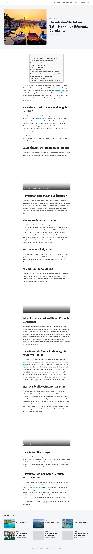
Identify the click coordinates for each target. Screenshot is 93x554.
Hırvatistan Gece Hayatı (39, 78)
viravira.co (46, 502)
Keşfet (55, 18)
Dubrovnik (38, 487)
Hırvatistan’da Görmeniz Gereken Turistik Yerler (46, 81)
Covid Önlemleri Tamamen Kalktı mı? (42, 61)
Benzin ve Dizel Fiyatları (38, 67)
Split (36, 380)
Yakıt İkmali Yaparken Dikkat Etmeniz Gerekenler (46, 72)
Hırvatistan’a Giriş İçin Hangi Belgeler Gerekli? (45, 59)
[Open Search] (88, 2)
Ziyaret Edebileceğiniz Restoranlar (42, 76)
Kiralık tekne (41, 118)
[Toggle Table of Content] (60, 56)
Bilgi (50, 18)
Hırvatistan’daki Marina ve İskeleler (42, 63)
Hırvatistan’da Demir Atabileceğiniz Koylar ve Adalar (47, 74)
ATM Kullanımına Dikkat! (39, 70)
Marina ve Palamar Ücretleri (40, 65)
